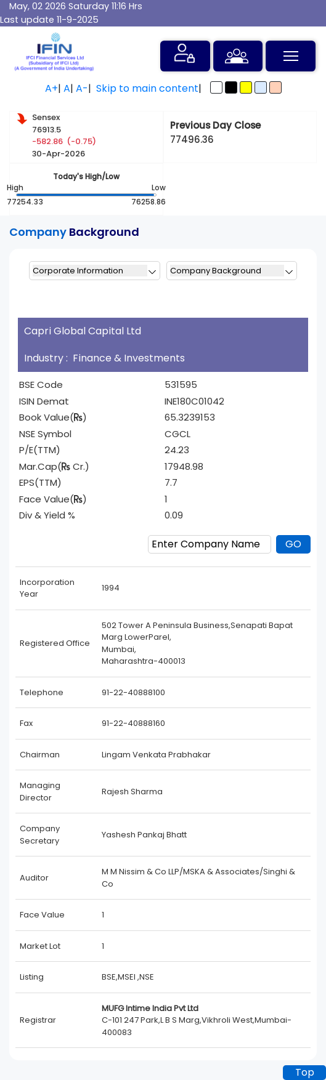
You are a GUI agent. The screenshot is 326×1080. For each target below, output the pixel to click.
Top (304, 1072)
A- (82, 88)
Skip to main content (147, 88)
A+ (51, 88)
